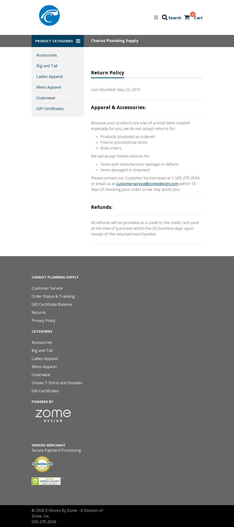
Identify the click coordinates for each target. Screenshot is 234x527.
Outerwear (46, 98)
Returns (39, 312)
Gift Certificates (50, 108)
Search (174, 17)
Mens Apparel (48, 87)
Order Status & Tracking (53, 296)
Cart (198, 17)
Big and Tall (46, 65)
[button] (57, 40)
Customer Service (47, 288)
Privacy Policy (43, 320)
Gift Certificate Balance (52, 304)
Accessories (46, 55)
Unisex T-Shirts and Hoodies (57, 382)
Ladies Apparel (49, 76)
